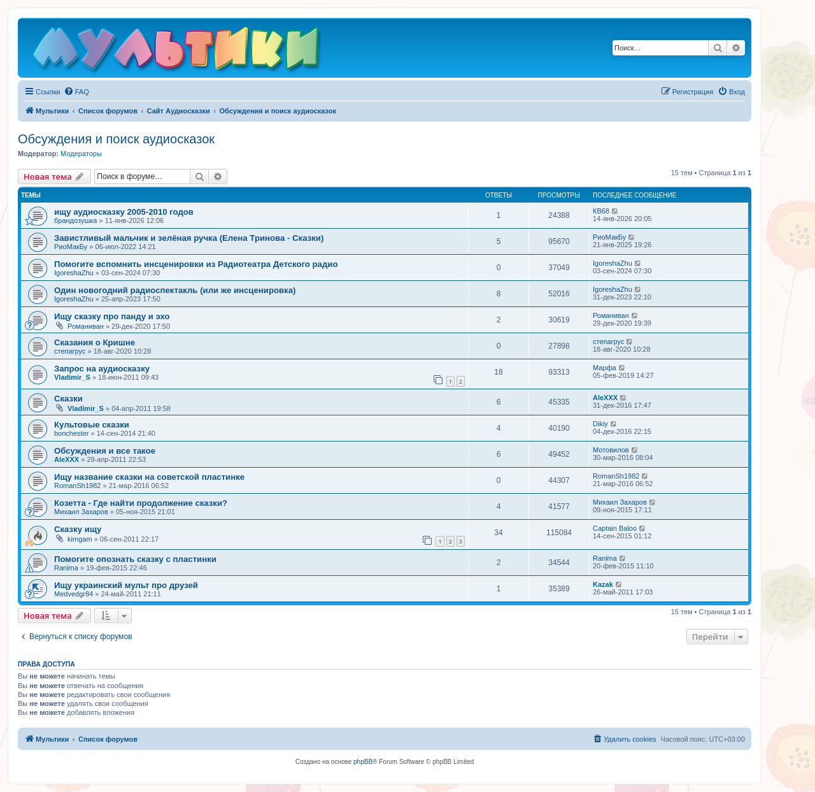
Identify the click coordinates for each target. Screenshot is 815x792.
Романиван (85, 326)
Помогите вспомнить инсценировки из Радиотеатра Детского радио (195, 264)
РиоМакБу (70, 246)
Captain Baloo (615, 528)
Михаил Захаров (81, 511)
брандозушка (75, 220)
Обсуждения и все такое (104, 451)
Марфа (604, 367)
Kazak (603, 584)
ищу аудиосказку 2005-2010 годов (124, 212)
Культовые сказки (91, 424)
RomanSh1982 (77, 485)
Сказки (68, 398)
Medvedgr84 (73, 594)
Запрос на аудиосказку (102, 368)
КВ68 (601, 211)
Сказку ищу (77, 529)
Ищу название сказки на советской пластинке (149, 477)
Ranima (66, 568)
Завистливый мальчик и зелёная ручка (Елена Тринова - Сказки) (188, 238)
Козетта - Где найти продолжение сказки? (140, 503)
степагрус (70, 351)
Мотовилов (611, 450)
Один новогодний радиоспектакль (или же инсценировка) (174, 290)
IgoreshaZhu (74, 273)
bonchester (71, 433)
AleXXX (605, 397)
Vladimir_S (72, 377)
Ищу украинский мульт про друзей (126, 585)
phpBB (362, 761)
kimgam (79, 539)
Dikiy (600, 424)
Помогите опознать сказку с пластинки (135, 559)
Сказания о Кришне (94, 342)
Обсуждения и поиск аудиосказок (116, 139)
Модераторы (81, 153)
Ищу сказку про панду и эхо (112, 316)
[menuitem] (76, 91)
